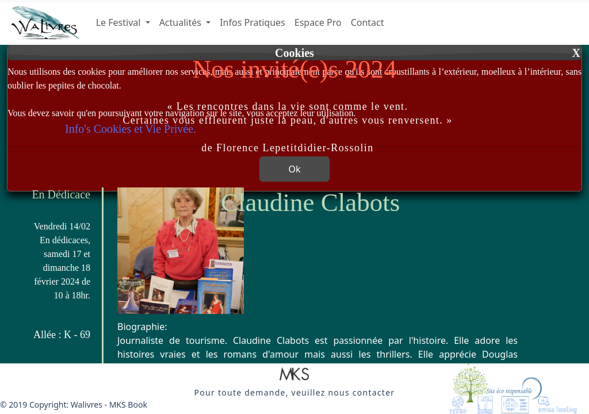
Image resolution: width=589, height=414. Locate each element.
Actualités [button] (181, 22)
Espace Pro (318, 22)
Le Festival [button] (119, 22)
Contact (367, 22)
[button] (294, 374)
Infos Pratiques (252, 22)
